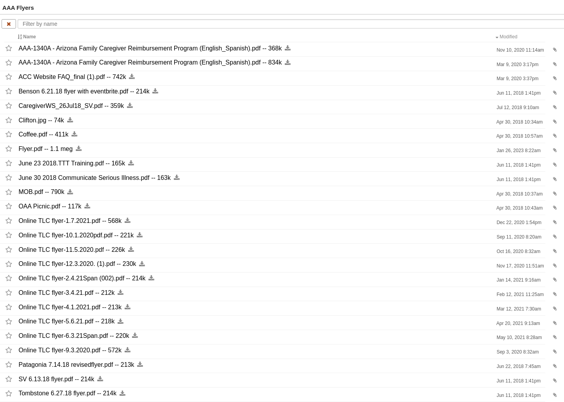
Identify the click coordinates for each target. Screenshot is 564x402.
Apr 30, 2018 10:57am (519, 136)
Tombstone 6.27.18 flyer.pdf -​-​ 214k (67, 393)
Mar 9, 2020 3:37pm (517, 78)
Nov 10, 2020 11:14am (519, 50)
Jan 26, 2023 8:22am (518, 150)
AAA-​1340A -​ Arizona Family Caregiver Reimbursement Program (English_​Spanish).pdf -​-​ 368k (150, 48)
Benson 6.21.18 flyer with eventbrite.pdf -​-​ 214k (83, 91)
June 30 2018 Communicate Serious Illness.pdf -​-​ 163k (94, 177)
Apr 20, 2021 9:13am (517, 323)
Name (27, 36)
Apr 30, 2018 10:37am (519, 194)
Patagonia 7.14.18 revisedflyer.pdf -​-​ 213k (76, 364)
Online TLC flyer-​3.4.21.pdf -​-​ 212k (66, 292)
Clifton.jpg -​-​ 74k (41, 120)
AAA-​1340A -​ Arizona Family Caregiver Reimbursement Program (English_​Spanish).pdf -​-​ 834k (150, 62)
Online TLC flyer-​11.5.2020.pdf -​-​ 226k (71, 249)
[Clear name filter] (9, 24)
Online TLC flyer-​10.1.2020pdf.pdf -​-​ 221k (76, 235)
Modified (507, 36)
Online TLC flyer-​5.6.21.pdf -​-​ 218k (66, 321)
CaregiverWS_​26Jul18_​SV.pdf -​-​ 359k (71, 105)
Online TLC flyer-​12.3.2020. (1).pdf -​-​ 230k (77, 264)
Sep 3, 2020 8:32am (517, 352)
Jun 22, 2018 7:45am (518, 366)
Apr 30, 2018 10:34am (519, 122)
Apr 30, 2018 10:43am (519, 208)
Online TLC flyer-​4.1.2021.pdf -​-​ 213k (69, 307)
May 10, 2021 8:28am (518, 337)
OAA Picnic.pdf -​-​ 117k (49, 206)
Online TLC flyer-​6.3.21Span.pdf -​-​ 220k (73, 335)
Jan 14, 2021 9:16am (518, 280)
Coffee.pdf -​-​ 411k (43, 134)
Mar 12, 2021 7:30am (518, 309)
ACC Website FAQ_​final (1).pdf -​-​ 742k (72, 77)
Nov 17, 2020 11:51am (519, 266)
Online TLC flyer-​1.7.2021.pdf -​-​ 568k (69, 220)
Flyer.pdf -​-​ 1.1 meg (45, 148)
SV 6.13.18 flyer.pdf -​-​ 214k (56, 379)
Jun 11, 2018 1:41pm (518, 93)
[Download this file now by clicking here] (288, 48)
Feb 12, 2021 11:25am (519, 294)
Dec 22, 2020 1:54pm (518, 222)
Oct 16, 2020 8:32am (517, 251)
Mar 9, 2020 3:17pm (517, 64)
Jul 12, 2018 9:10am (517, 107)
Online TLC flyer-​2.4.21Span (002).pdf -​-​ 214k (81, 278)
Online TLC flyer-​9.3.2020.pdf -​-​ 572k (69, 350)
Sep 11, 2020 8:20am (518, 237)
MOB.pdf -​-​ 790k (41, 192)
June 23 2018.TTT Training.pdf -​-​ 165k (71, 163)
